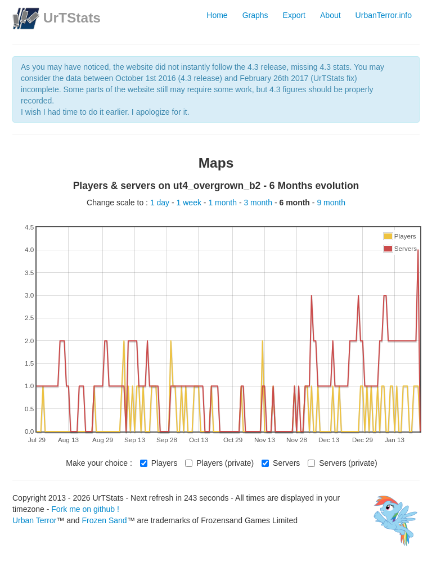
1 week (190, 202)
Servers (281, 462)
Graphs (255, 15)
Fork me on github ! (85, 509)
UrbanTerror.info (384, 15)
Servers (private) (342, 462)
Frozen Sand (104, 520)
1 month (223, 202)
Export (294, 15)
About (330, 15)
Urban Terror (34, 520)
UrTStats (72, 17)
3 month (259, 202)
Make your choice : (99, 462)
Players (159, 462)
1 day (161, 202)
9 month (331, 202)
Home (216, 15)
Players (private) (219, 462)
